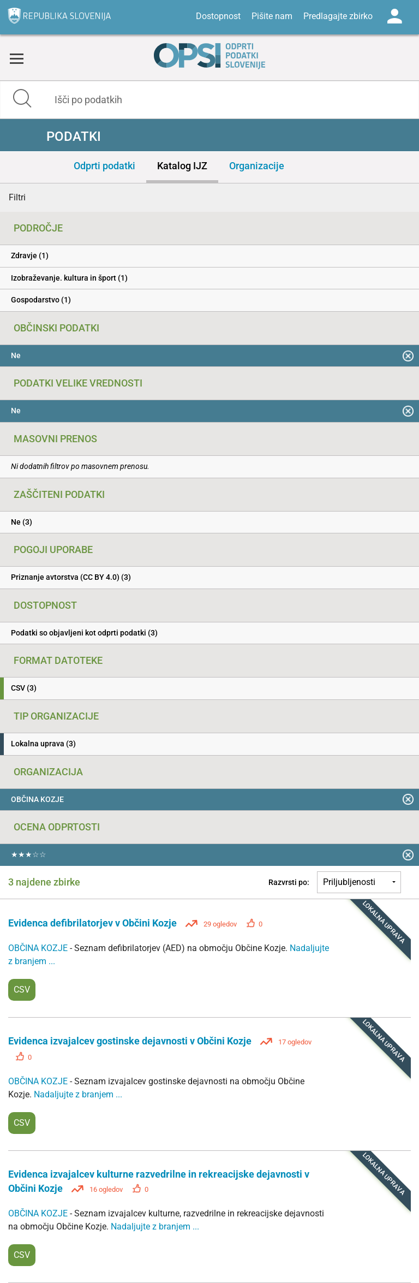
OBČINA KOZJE (39, 948)
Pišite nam (272, 16)
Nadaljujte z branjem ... (78, 1094)
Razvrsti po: (288, 882)
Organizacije (256, 165)
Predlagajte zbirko (338, 16)
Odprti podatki (104, 165)
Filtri (17, 197)
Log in (394, 16)
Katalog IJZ (182, 165)
